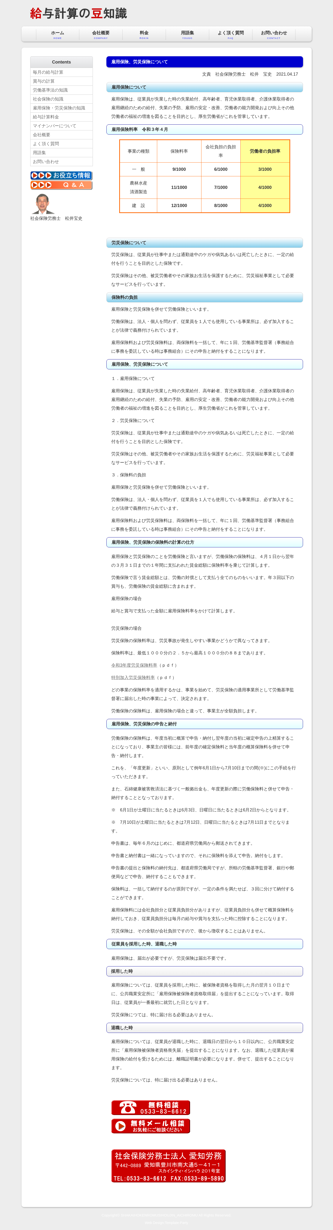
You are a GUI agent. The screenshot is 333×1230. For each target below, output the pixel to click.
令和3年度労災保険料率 (134, 665)
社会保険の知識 (48, 99)
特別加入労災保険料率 (133, 677)
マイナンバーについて (54, 125)
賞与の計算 (44, 81)
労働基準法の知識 (50, 90)
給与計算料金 (46, 116)
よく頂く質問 (230, 35)
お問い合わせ (274, 35)
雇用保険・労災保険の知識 (59, 108)
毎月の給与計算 (48, 72)
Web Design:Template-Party (166, 1223)
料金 (144, 35)
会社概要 (100, 35)
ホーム (57, 35)
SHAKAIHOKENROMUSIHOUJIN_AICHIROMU (159, 1215)
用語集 (187, 35)
